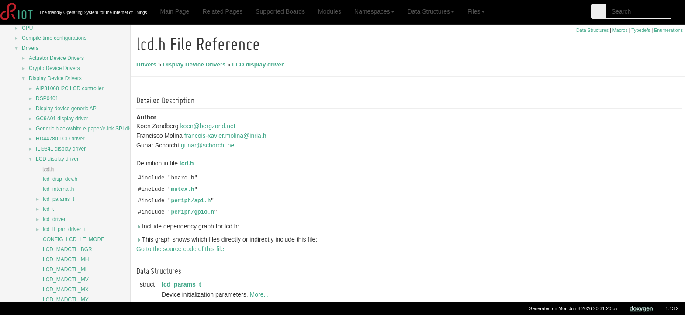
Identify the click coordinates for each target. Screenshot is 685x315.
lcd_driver (54, 219)
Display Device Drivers (55, 78)
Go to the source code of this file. (182, 248)
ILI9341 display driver (61, 149)
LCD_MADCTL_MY (66, 300)
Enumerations (668, 30)
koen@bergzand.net (208, 126)
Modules (329, 11)
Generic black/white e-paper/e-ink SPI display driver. (96, 129)
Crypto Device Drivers (54, 68)
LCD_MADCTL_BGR (67, 249)
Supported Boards (280, 11)
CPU (27, 28)
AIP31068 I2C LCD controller (70, 88)
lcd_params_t (58, 199)
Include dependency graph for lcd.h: (189, 226)
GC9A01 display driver (62, 119)
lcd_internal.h (58, 189)
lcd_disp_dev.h (60, 179)
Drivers (30, 48)
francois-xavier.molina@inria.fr (227, 135)
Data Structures (431, 11)
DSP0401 (47, 98)
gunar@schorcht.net (209, 145)
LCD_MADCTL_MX (66, 290)
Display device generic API (67, 108)
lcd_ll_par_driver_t (64, 229)
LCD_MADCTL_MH (66, 259)
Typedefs (640, 30)
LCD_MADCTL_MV (66, 279)
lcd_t (48, 209)
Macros (620, 30)
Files (476, 11)
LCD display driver (57, 159)
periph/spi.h (192, 201)
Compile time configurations (54, 38)
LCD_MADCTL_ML (65, 269)
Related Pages (222, 11)
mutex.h (184, 189)
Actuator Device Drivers (56, 58)
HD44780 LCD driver (60, 139)
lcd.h (48, 169)
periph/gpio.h (194, 212)
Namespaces (374, 11)
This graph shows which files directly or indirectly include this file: (228, 239)
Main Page (174, 11)
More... (260, 294)
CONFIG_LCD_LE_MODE (73, 239)
